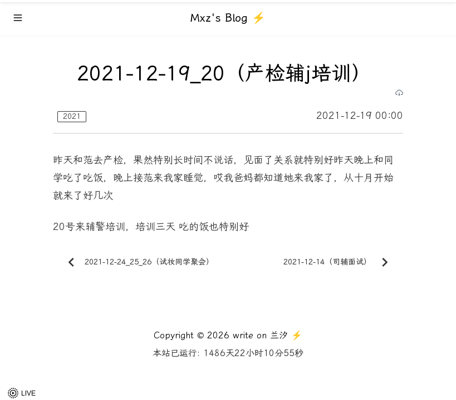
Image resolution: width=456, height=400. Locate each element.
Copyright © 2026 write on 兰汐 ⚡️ (228, 335)
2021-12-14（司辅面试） (338, 262)
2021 (72, 116)
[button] (23, 393)
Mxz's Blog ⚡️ (228, 17)
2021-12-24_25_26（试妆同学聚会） (138, 262)
